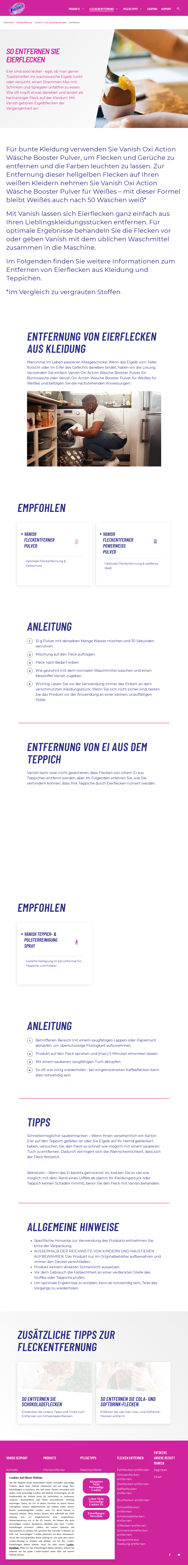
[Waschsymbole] (91, 1470)
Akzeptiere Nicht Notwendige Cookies (96, 1486)
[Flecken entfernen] (132, 1457)
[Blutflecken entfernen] (133, 1500)
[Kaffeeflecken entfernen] (134, 1491)
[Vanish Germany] (19, 1457)
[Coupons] (152, 8)
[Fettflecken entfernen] (133, 1470)
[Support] (166, 8)
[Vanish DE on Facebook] (170, 1555)
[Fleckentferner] (54, 1470)
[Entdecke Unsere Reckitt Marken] (168, 1456)
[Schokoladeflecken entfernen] (134, 1518)
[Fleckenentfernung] (101, 8)
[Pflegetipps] (130, 8)
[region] (60, 1515)
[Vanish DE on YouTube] (179, 1555)
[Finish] (158, 1477)
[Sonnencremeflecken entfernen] (134, 1532)
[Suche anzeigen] (178, 8)
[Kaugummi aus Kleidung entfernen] (134, 1542)
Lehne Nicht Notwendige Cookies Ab (96, 1501)
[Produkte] (74, 8)
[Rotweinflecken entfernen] (134, 1477)
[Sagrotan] (160, 1470)
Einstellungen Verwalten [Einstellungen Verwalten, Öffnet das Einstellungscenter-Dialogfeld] (96, 1515)
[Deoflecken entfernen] (133, 1484)
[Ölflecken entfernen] (132, 1525)
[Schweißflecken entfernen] (134, 1509)
